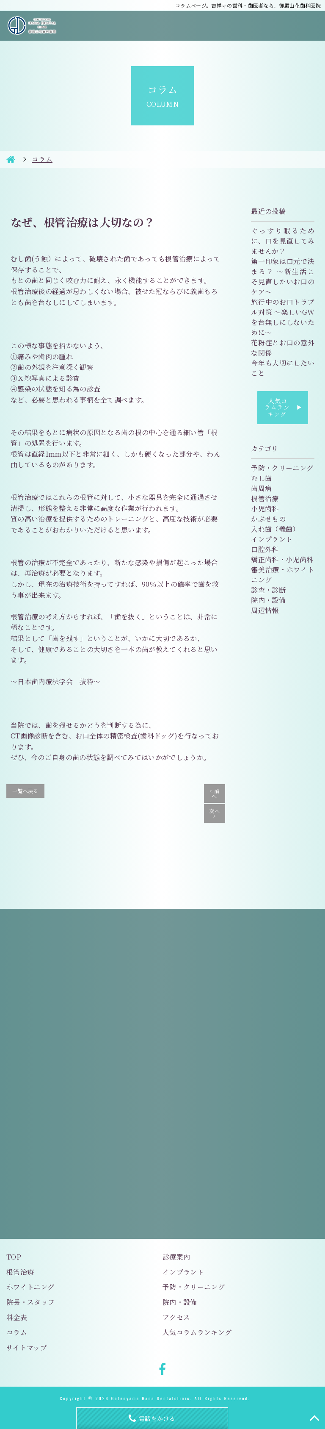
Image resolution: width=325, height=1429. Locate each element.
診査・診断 (268, 590)
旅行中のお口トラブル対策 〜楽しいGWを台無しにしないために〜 (282, 317)
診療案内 (176, 1257)
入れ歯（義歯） (275, 529)
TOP (13, 1257)
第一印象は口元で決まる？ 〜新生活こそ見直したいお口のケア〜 (282, 276)
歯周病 (261, 488)
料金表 (16, 1317)
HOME (10, 159)
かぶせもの (268, 519)
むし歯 (261, 478)
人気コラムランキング (283, 407)
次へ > (214, 813)
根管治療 (264, 498)
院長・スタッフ (30, 1302)
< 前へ (214, 793)
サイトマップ (26, 1347)
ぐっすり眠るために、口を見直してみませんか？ (282, 241)
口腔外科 (264, 549)
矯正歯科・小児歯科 (282, 559)
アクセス (176, 1317)
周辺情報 (264, 610)
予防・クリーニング (282, 468)
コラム (16, 1332)
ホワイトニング (30, 1287)
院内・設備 (268, 600)
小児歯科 (264, 508)
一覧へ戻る (25, 790)
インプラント (271, 539)
